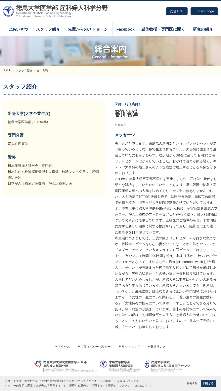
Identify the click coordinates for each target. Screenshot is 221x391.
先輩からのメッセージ (88, 29)
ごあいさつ (18, 29)
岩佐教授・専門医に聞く (163, 29)
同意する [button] (208, 383)
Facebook (125, 29)
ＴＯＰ (7, 70)
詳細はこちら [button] (143, 385)
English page (204, 11)
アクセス (64, 346)
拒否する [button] (192, 383)
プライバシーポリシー (96, 346)
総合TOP (177, 11)
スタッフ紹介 (48, 29)
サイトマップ (131, 346)
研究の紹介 (203, 29)
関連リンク (158, 346)
